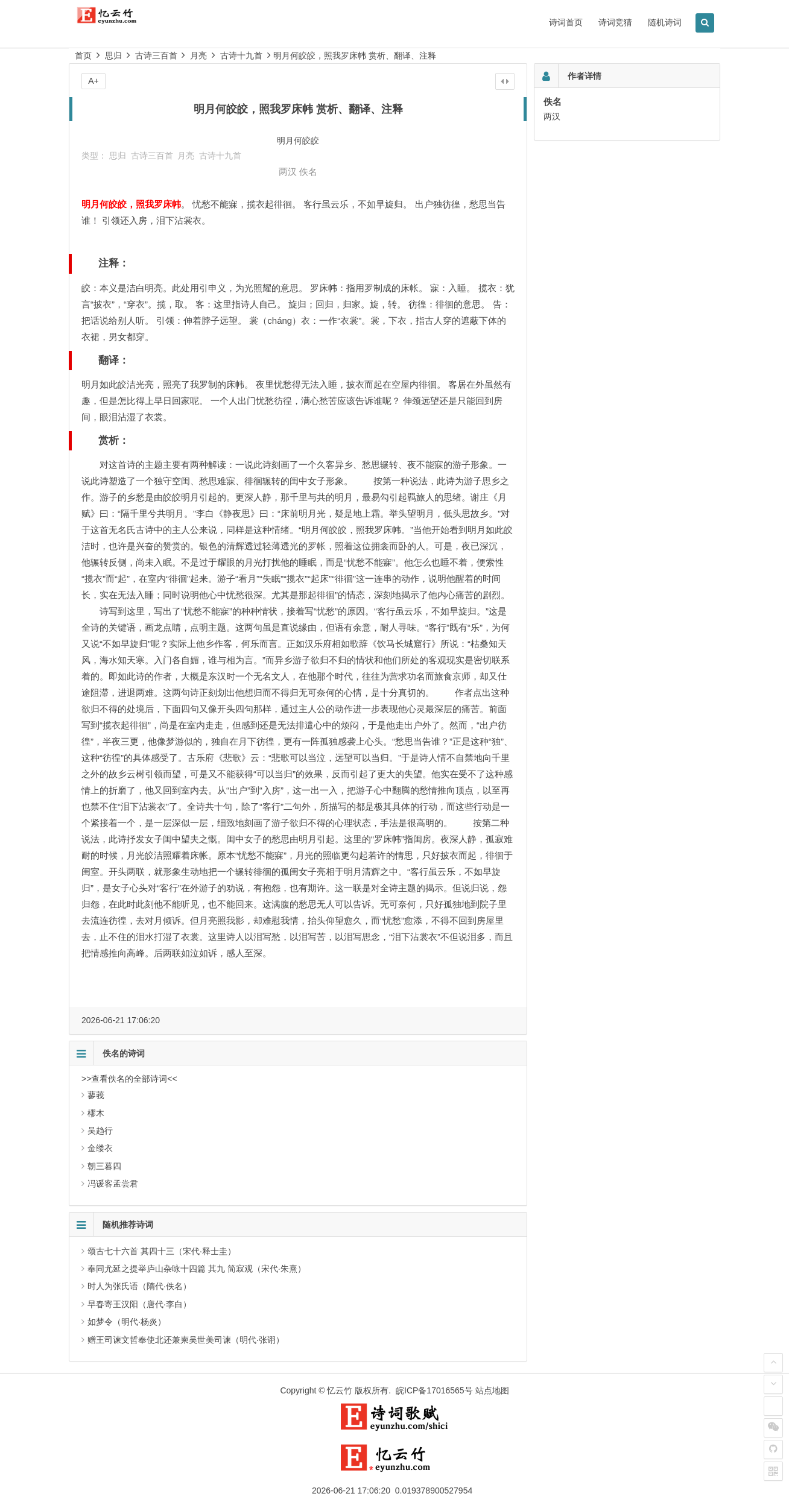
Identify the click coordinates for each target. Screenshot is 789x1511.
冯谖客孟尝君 (112, 1183)
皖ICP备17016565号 (434, 1390)
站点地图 (492, 1390)
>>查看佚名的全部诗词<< (129, 1079)
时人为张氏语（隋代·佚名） (139, 1286)
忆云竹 (339, 1390)
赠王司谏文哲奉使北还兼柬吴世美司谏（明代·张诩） (185, 1340)
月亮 (198, 55)
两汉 (288, 171)
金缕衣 (100, 1148)
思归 (113, 55)
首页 (83, 55)
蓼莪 (95, 1095)
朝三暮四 (104, 1166)
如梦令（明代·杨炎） (126, 1321)
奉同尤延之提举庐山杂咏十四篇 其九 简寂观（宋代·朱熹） (196, 1268)
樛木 (95, 1113)
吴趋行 (100, 1130)
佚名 (308, 171)
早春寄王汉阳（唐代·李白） (139, 1304)
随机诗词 (665, 22)
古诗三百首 (156, 55)
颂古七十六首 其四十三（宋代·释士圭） (161, 1251)
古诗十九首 (241, 55)
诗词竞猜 (615, 22)
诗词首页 (566, 22)
